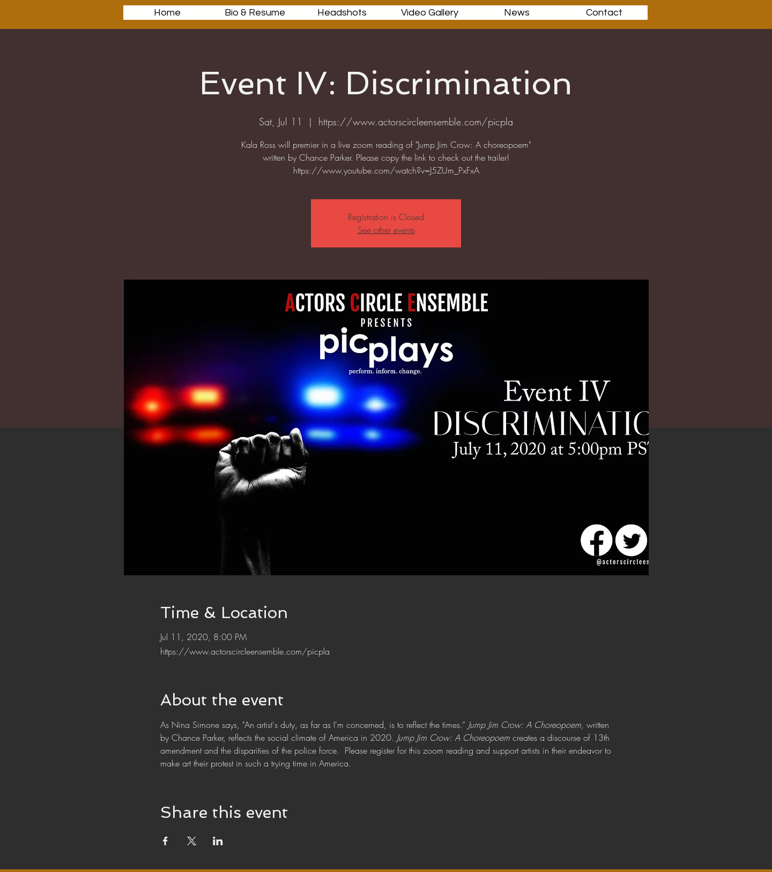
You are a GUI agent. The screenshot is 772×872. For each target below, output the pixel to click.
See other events (386, 230)
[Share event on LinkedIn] (218, 841)
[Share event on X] (192, 841)
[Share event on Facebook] (165, 841)
